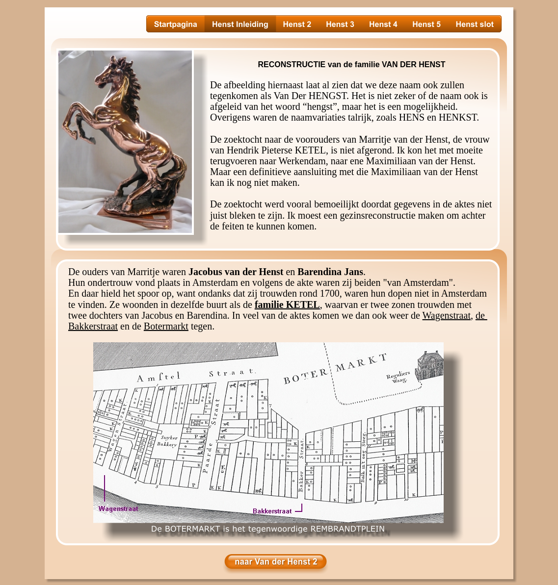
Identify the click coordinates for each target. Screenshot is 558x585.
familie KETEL (287, 304)
